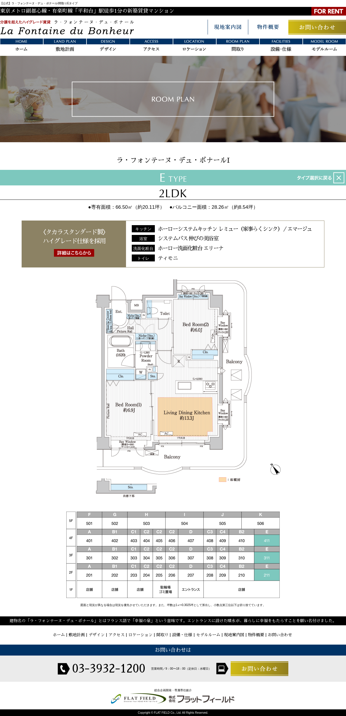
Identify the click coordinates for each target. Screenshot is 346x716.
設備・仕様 (182, 635)
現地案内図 (234, 635)
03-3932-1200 (108, 669)
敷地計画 (77, 635)
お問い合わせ (280, 635)
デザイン (97, 635)
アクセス (116, 635)
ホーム (59, 635)
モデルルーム (208, 635)
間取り (162, 635)
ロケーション (140, 635)
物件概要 (256, 635)
